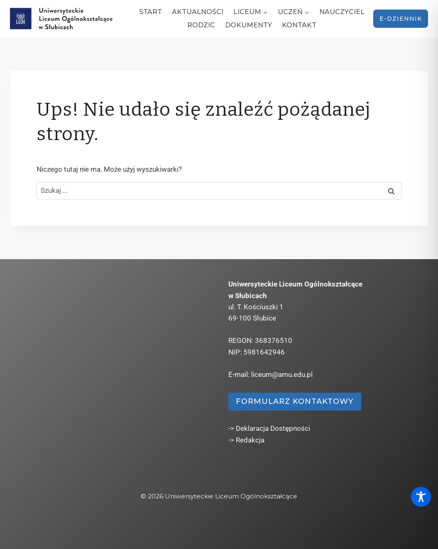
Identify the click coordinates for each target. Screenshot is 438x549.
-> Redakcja (246, 440)
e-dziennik (400, 18)
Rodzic (201, 25)
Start (150, 12)
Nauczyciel (342, 12)
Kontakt (299, 25)
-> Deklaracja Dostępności (269, 428)
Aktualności (197, 12)
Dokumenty (248, 25)
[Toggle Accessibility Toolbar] (421, 497)
